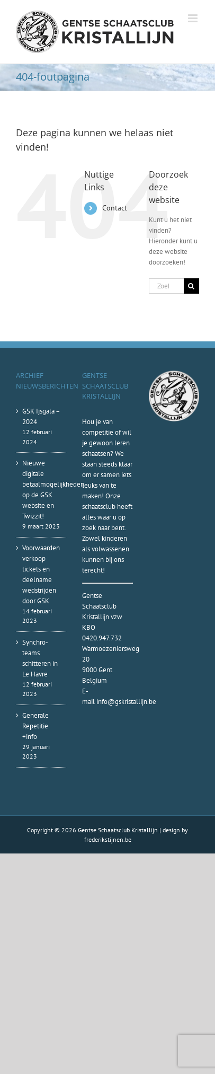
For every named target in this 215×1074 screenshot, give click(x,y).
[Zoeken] (191, 286)
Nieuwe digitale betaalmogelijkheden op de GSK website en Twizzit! (41, 490)
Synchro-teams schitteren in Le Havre (40, 658)
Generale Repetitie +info (35, 726)
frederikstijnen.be (107, 839)
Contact (114, 208)
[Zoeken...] (166, 286)
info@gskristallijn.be (126, 701)
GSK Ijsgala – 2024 (41, 416)
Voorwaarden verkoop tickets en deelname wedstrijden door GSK (41, 574)
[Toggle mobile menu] (193, 18)
